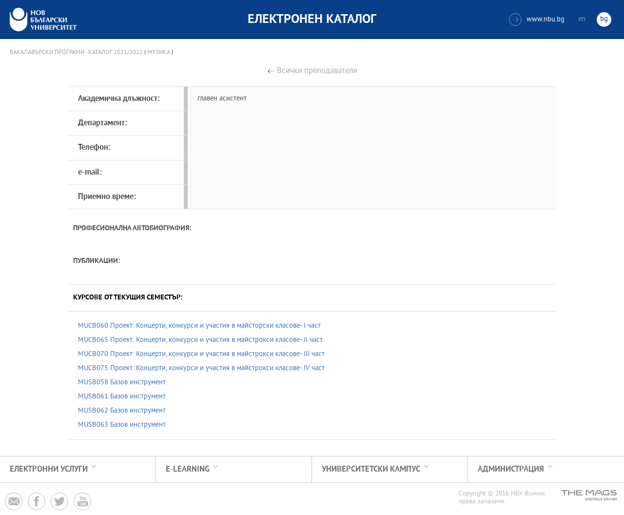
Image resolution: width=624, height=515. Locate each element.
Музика (158, 53)
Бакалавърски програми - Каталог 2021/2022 (76, 53)
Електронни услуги (49, 469)
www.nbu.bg (537, 19)
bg (604, 19)
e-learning (188, 469)
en (581, 19)
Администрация (511, 469)
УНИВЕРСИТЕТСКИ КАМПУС (371, 469)
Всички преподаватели (317, 71)
